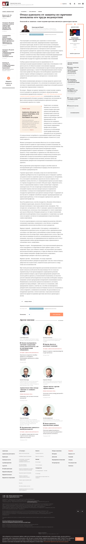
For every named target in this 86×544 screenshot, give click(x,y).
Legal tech (4, 465)
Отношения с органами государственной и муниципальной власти (24, 460)
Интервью (54, 453)
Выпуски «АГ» (71, 453)
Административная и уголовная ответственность (26, 489)
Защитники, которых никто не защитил (42, 477)
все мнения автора (75, 112)
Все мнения (60, 320)
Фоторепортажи (55, 462)
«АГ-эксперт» (22, 450)
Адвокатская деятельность (36, 34)
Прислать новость (39, 456)
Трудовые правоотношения (25, 473)
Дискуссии (54, 456)
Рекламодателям (72, 462)
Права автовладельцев (24, 453)
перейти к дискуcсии (75, 53)
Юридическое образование (8, 477)
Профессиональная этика (50, 34)
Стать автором (32, 11)
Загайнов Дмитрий (48, 418)
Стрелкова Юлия (24, 337)
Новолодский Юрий (37, 27)
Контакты (70, 465)
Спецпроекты (38, 468)
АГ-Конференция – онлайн (41, 470)
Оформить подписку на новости (8, 83)
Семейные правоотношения (25, 456)
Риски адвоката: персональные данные (51, 424)
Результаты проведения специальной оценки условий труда (16, 522)
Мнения (40, 11)
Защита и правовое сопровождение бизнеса (24, 476)
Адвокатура (5, 450)
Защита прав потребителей (25, 480)
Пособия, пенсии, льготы (24, 486)
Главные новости (39, 453)
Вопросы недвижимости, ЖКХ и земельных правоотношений (26, 469)
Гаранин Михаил (47, 379)
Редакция (70, 456)
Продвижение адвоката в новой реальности (29, 428)
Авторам (70, 459)
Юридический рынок (7, 471)
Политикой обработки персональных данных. (56, 541)
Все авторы (23, 11)
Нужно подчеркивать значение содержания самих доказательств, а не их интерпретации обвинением (29, 346)
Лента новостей (8, 11)
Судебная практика (6, 462)
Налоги (20, 483)
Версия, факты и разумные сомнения (50, 345)
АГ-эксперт (37, 473)
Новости (37, 450)
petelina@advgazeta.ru (32, 501)
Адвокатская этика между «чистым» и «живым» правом (29, 389)
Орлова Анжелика (47, 337)
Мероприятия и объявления (58, 459)
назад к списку (27, 301)
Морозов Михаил (24, 418)
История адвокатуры (7, 468)
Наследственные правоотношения (23, 465)
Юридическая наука (7, 474)
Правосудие (5, 456)
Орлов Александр (24, 379)
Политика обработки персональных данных (12, 521)
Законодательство (6, 459)
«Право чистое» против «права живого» (51, 387)
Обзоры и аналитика (57, 450)
